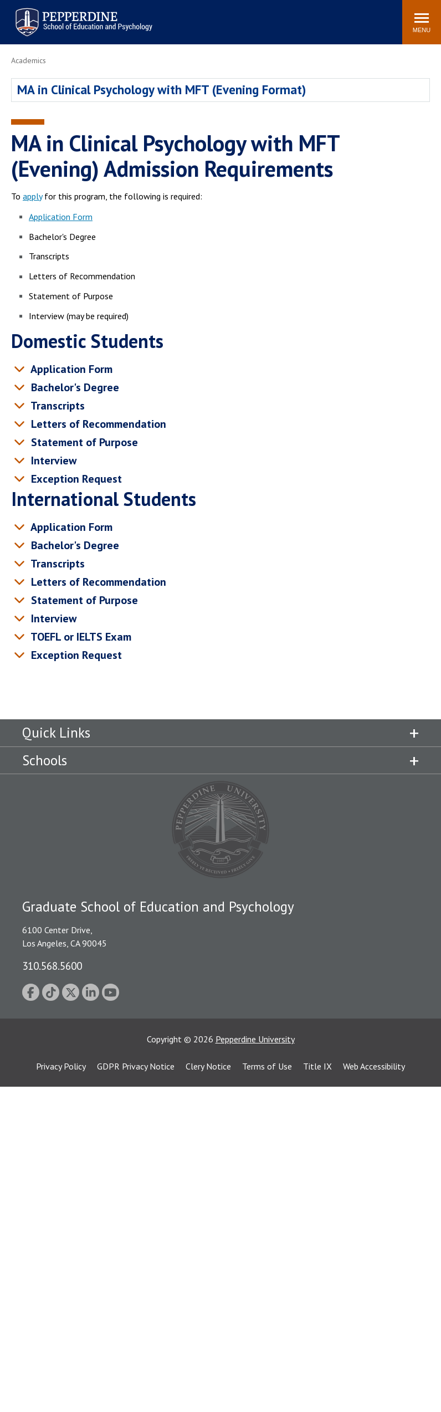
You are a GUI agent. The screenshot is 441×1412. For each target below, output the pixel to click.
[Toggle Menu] (421, 22)
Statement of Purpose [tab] (83, 442)
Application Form (61, 216)
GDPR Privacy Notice (136, 1066)
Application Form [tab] (70, 369)
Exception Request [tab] (75, 479)
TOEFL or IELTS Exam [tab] (79, 637)
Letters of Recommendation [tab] (97, 424)
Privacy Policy (61, 1066)
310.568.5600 (52, 966)
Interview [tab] (52, 460)
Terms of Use (267, 1066)
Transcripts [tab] (56, 405)
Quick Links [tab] (56, 732)
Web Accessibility (374, 1066)
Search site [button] (243, 16)
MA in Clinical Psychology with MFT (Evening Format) (161, 89)
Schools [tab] (44, 760)
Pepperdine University (255, 1039)
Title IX (317, 1066)
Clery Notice (208, 1066)
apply (32, 196)
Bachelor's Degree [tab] (73, 387)
